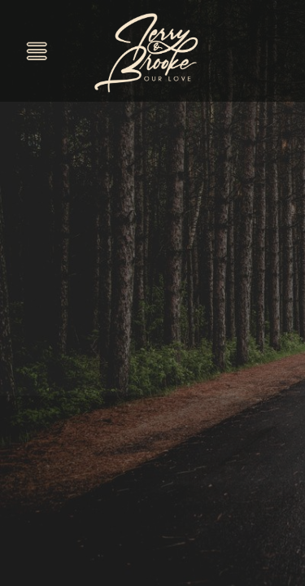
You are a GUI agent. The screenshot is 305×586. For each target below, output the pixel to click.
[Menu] (37, 51)
